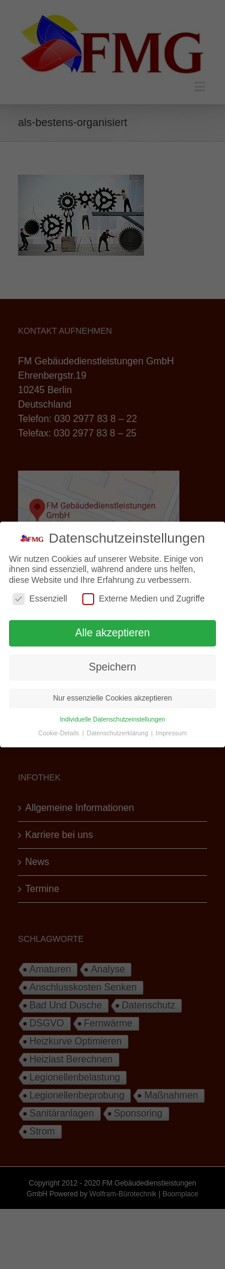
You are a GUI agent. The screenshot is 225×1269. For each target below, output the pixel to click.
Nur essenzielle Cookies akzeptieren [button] (112, 698)
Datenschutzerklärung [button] (118, 733)
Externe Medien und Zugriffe (143, 598)
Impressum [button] (171, 733)
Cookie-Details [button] (59, 733)
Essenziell (40, 598)
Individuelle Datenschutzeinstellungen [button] (113, 719)
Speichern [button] (112, 667)
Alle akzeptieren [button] (112, 633)
